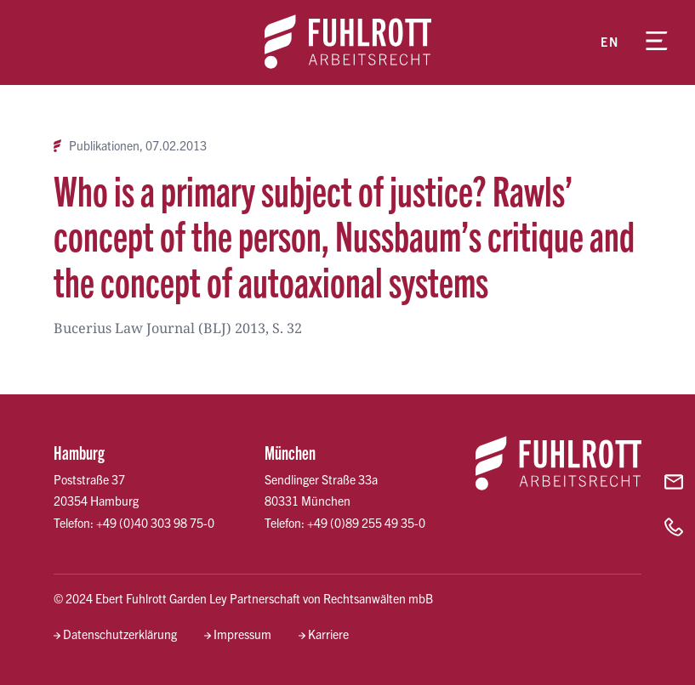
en (609, 41)
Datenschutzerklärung (120, 634)
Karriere (328, 634)
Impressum (242, 634)
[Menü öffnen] (656, 42)
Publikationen (104, 146)
